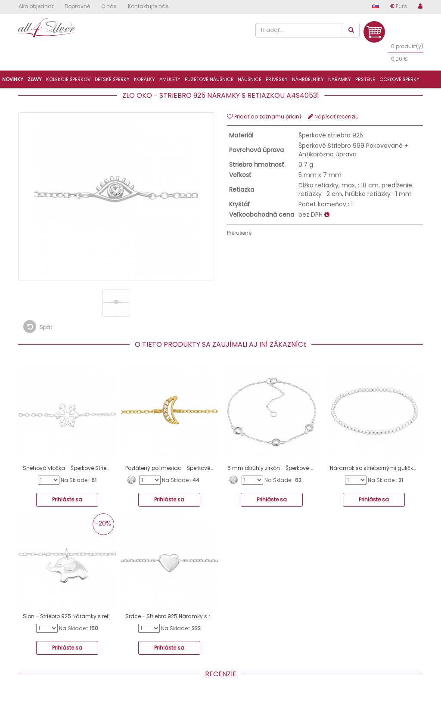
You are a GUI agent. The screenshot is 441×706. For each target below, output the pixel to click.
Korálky (144, 79)
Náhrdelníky (308, 79)
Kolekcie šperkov (68, 79)
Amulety (169, 79)
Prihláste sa (67, 499)
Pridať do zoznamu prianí (264, 116)
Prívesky (277, 79)
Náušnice (249, 79)
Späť (37, 326)
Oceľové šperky (399, 79)
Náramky (339, 79)
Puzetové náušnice (209, 79)
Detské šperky (112, 79)
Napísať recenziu (333, 116)
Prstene (365, 79)
